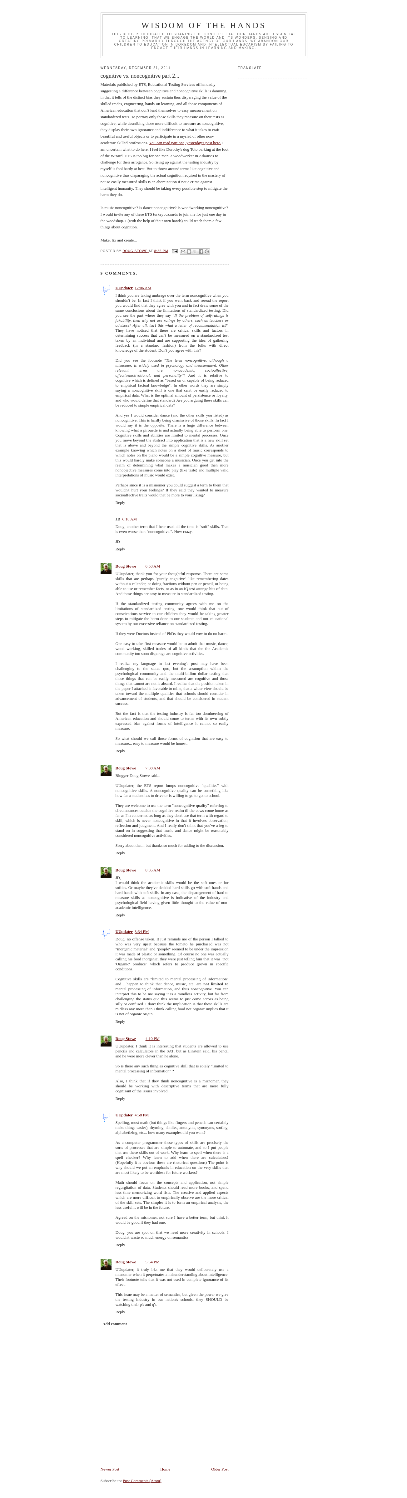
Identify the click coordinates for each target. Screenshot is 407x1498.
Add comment (114, 1323)
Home (165, 1469)
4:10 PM (153, 1038)
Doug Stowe (126, 566)
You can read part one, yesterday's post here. (185, 142)
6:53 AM (153, 566)
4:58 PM (142, 1115)
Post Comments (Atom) (142, 1480)
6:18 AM (129, 519)
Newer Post (110, 1469)
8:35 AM (153, 870)
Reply (120, 502)
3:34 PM (142, 931)
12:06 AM (143, 287)
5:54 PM (153, 1262)
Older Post (219, 1469)
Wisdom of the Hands (203, 25)
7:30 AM (153, 768)
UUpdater (124, 287)
